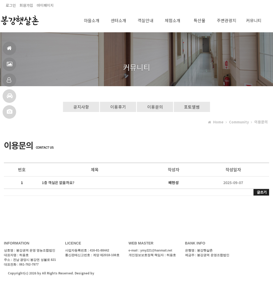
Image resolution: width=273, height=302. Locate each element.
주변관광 (10, 98)
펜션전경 (9, 66)
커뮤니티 (254, 20)
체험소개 (172, 20)
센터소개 (118, 20)
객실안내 (9, 82)
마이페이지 (45, 5)
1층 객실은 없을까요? (58, 182)
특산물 (199, 20)
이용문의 (155, 107)
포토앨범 (9, 114)
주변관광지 (226, 20)
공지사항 (80, 107)
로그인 (11, 5)
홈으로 (9, 50)
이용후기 (118, 107)
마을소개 (91, 20)
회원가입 (26, 5)
